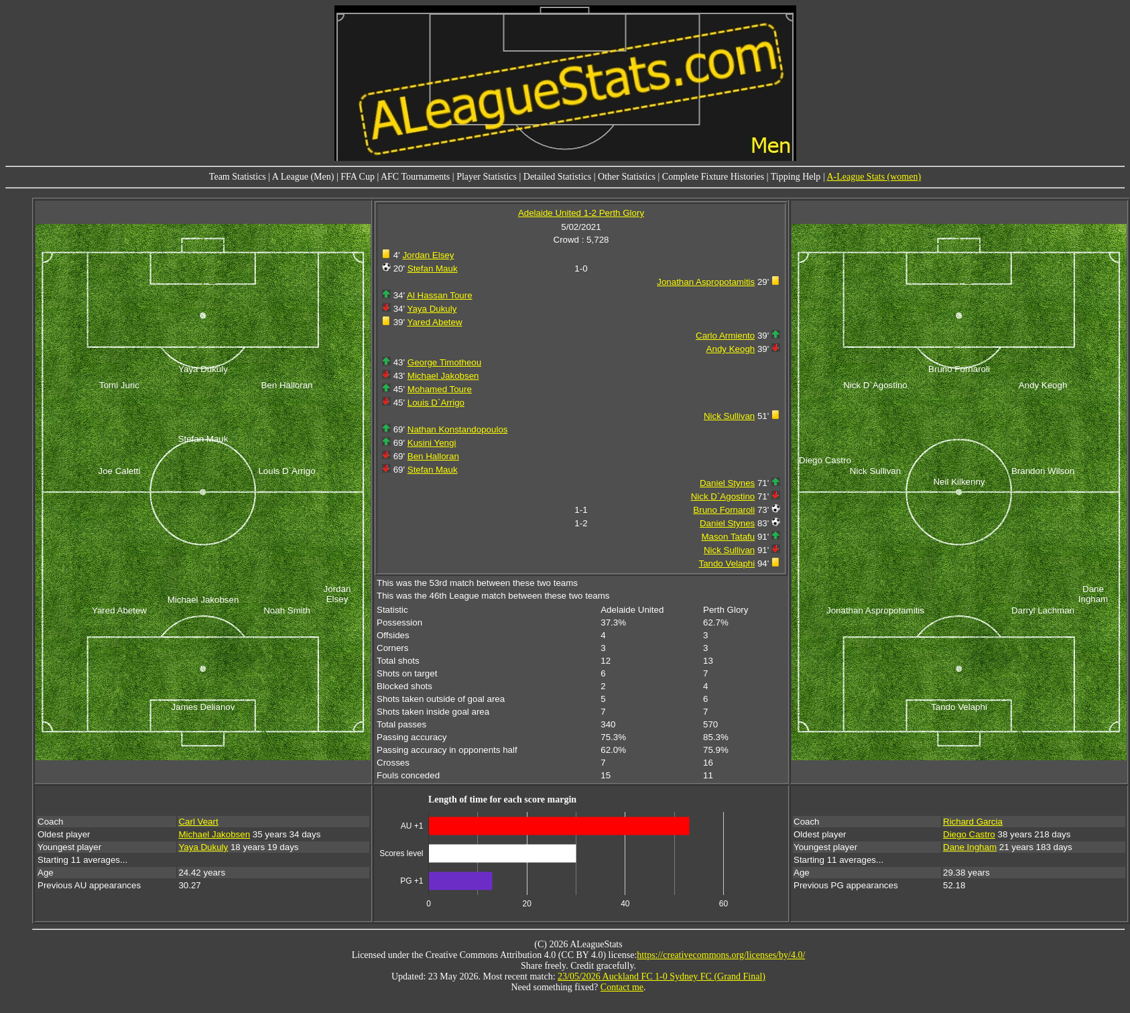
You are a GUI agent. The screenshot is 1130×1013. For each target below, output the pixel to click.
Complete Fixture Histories (713, 177)
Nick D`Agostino (723, 496)
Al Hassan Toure (440, 295)
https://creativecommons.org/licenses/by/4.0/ (721, 955)
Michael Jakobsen (443, 376)
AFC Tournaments (415, 177)
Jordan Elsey (428, 255)
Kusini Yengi (431, 443)
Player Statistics (486, 177)
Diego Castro (969, 834)
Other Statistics (626, 177)
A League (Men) (303, 177)
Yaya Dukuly (432, 309)
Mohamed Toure (439, 389)
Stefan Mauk (432, 268)
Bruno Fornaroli (724, 510)
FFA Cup (357, 177)
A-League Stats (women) (873, 177)
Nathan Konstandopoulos (457, 429)
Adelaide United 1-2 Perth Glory (581, 213)
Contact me (622, 987)
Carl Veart (198, 822)
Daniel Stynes (727, 483)
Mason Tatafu (728, 537)
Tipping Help (796, 177)
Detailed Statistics (557, 177)
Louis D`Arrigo (435, 403)
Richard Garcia (973, 822)
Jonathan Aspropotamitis (706, 282)
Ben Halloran (433, 456)
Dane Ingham (970, 847)
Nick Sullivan (729, 416)
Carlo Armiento (725, 336)
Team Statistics (237, 177)
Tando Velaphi (726, 563)
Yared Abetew (434, 322)
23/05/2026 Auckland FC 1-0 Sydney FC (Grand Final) (661, 976)
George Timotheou (444, 362)
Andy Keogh (730, 349)
